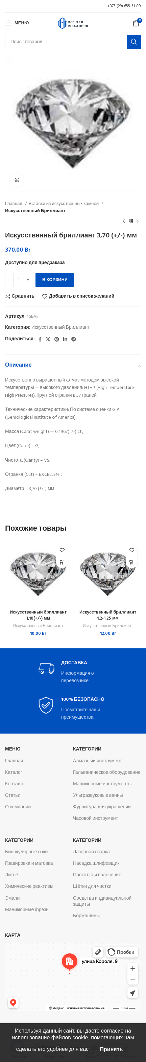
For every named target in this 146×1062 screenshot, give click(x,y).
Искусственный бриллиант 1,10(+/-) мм (38, 615)
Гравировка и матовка (29, 864)
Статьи (12, 796)
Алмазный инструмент (97, 761)
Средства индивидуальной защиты (102, 901)
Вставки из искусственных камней (64, 203)
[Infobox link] (73, 672)
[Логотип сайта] (73, 23)
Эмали (12, 898)
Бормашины (86, 916)
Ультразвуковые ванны (98, 796)
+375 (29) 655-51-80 (124, 6)
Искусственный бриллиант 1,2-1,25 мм (107, 615)
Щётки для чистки (92, 887)
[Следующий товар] (137, 221)
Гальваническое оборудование (107, 773)
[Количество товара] (19, 280)
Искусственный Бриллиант (35, 210)
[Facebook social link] (40, 339)
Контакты (15, 784)
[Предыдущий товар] (124, 221)
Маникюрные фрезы (27, 910)
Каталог (13, 773)
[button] (62, 562)
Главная (14, 203)
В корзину (54, 279)
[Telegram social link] (73, 339)
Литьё (11, 875)
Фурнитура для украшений (102, 807)
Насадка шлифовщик (96, 864)
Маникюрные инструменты (102, 784)
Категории (87, 749)
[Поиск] (73, 42)
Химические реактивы (29, 887)
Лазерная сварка (91, 852)
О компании (18, 807)
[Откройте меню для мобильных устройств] (17, 23)
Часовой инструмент (95, 819)
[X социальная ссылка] (48, 339)
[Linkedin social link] (65, 339)
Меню (13, 749)
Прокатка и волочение (97, 875)
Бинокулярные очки (26, 852)
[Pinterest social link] (56, 339)
